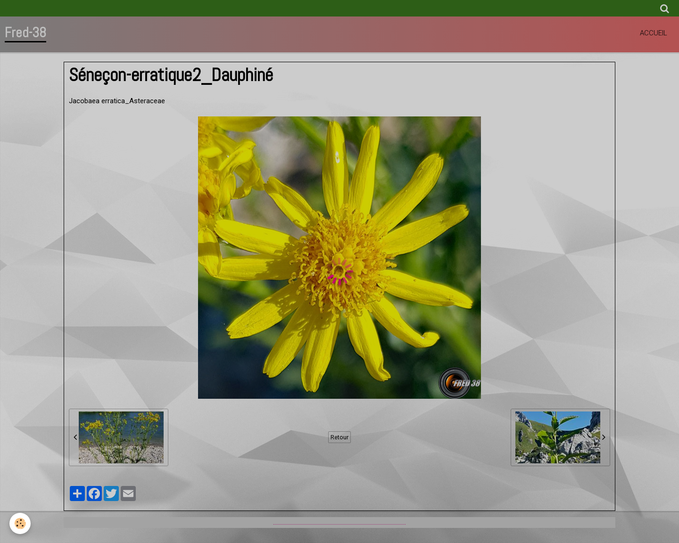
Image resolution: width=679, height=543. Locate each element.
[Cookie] (20, 523)
